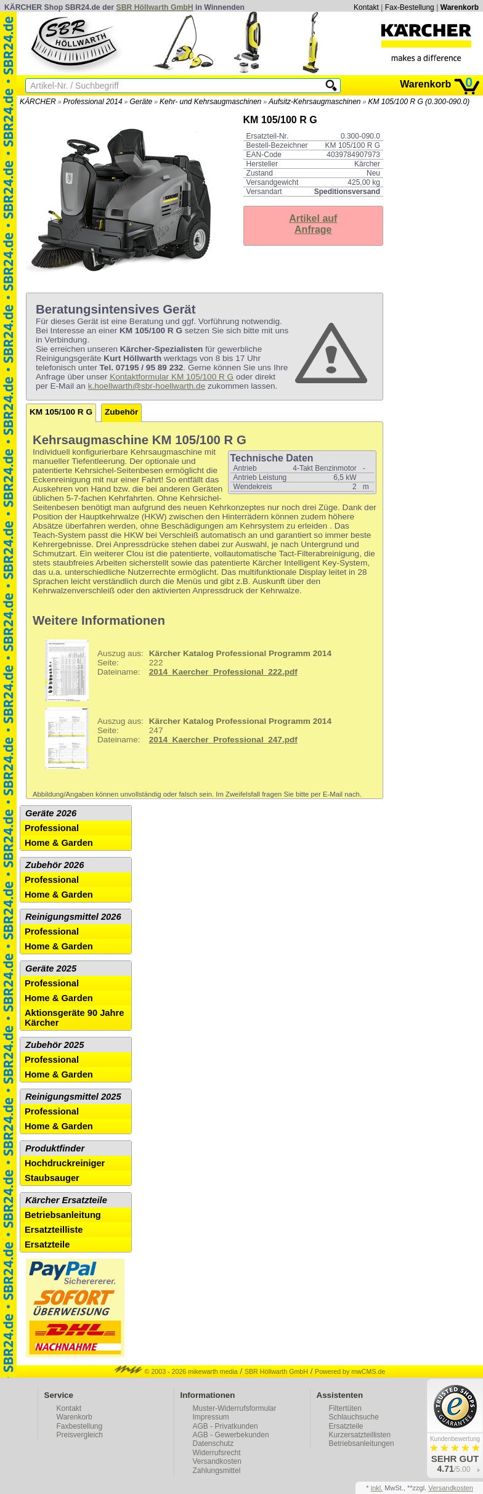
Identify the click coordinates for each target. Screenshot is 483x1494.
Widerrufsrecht (217, 1452)
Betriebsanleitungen (361, 1443)
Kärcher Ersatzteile (66, 1200)
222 (183, 670)
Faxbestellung (80, 1426)
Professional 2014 (93, 101)
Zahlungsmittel (217, 1470)
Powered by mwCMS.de (350, 1371)
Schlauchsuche (354, 1417)
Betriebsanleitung (63, 1215)
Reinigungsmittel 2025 (73, 1097)
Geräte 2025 (50, 968)
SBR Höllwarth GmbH (154, 7)
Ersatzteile (47, 1244)
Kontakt (366, 7)
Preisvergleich (80, 1435)
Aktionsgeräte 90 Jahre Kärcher (74, 1018)
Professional (52, 828)
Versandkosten (217, 1461)
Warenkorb (459, 7)
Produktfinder (54, 1148)
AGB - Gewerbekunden (231, 1435)
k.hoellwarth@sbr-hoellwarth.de (147, 386)
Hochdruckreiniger (65, 1163)
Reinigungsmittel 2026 (73, 917)
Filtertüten (345, 1408)
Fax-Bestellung (409, 7)
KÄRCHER (38, 101)
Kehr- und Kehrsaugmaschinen (210, 101)
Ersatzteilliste (54, 1230)
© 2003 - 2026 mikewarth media (176, 1371)
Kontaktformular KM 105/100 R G (171, 376)
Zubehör (121, 411)
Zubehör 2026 (54, 865)
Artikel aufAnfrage (313, 224)
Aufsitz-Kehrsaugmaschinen (314, 101)
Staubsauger (52, 1178)
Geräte (140, 101)
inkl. (377, 1488)
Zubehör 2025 (54, 1045)
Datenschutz (213, 1443)
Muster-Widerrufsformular (235, 1408)
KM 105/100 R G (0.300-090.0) (418, 101)
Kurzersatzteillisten (360, 1435)
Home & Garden (59, 843)
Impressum (211, 1417)
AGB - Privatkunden (225, 1426)
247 (183, 738)
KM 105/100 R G (61, 411)
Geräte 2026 (50, 813)
